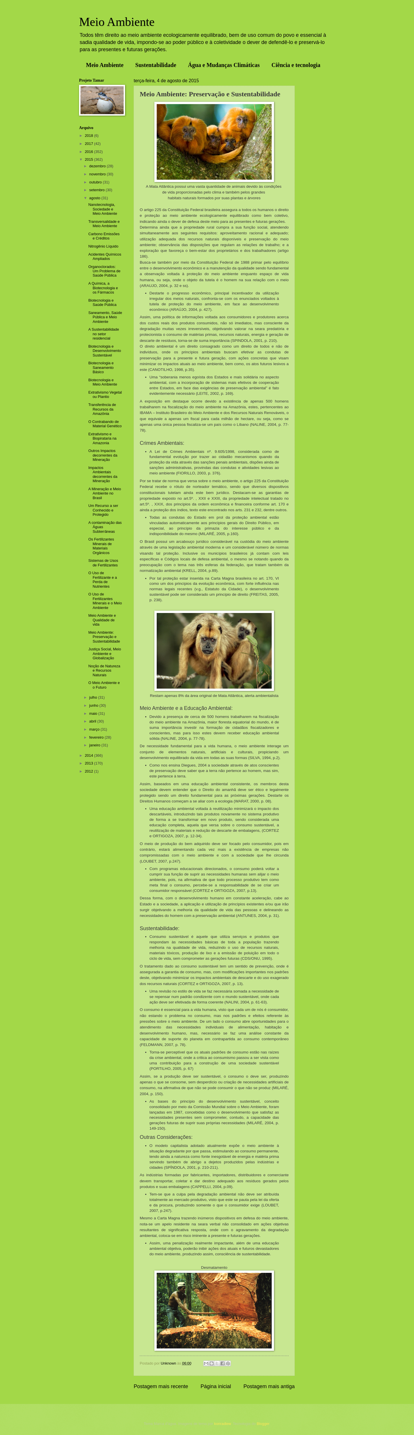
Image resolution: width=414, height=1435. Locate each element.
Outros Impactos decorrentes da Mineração (102, 455)
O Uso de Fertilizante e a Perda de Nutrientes (102, 579)
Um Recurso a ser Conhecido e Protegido (103, 510)
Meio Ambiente (116, 21)
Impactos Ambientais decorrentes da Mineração (102, 474)
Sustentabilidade (155, 65)
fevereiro (97, 737)
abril (93, 721)
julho (93, 697)
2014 (89, 755)
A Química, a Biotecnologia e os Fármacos (103, 287)
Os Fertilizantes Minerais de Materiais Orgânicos (101, 546)
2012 (89, 771)
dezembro (98, 166)
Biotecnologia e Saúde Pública (102, 302)
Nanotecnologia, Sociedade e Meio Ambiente (102, 209)
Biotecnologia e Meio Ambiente (102, 382)
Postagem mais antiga (269, 1386)
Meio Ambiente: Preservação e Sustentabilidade (104, 636)
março (94, 729)
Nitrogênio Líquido (103, 246)
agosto (95, 198)
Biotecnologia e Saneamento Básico (101, 367)
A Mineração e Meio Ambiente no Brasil (104, 493)
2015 (89, 159)
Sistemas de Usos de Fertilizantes (103, 562)
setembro (97, 190)
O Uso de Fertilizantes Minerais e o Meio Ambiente (105, 601)
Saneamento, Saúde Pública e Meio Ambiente (105, 317)
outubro (96, 182)
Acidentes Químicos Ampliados (104, 256)
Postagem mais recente (161, 1386)
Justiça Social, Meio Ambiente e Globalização (104, 653)
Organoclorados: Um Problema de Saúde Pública (104, 271)
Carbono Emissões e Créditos (104, 236)
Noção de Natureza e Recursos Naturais (104, 670)
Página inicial (215, 1386)
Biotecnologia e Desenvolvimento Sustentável (104, 350)
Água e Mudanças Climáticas (224, 65)
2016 (89, 152)
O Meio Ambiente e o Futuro (104, 685)
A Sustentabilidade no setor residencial (103, 333)
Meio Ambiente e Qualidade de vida (102, 620)
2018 (89, 135)
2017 (89, 143)
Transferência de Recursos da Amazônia (102, 409)
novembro (98, 174)
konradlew (222, 1423)
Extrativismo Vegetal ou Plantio (105, 394)
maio (93, 713)
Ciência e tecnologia (295, 65)
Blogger (263, 1423)
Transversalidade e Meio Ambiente (104, 223)
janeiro (95, 745)
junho (94, 705)
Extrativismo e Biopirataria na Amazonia (102, 438)
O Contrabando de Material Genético (105, 423)
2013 (89, 763)
